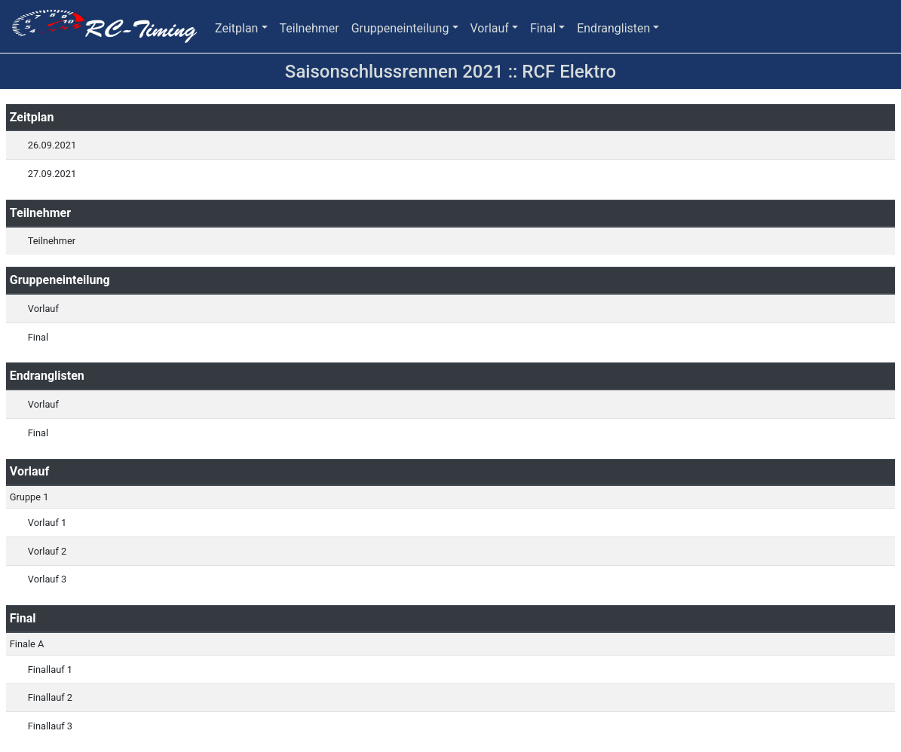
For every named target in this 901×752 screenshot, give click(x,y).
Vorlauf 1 (47, 522)
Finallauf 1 (50, 669)
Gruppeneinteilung (400, 28)
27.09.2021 (52, 173)
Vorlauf (489, 28)
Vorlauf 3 (47, 579)
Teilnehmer (309, 28)
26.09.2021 (52, 145)
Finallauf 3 (50, 726)
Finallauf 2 (50, 697)
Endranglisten (613, 28)
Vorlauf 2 (47, 551)
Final (543, 28)
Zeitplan (236, 28)
